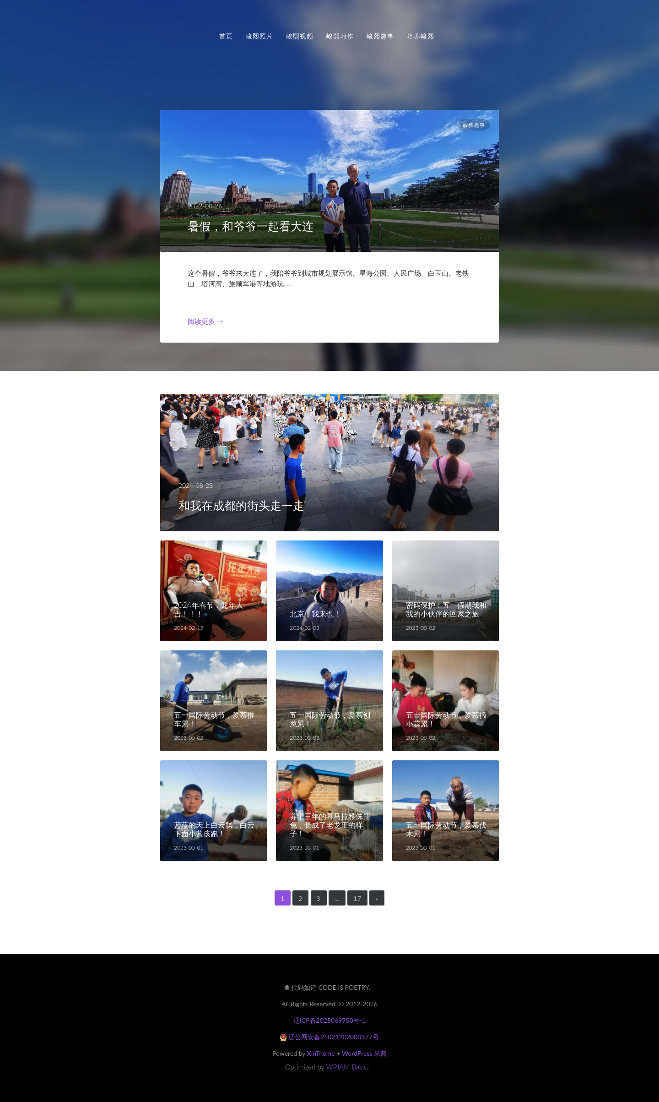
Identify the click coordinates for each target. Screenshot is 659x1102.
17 (357, 898)
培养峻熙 (420, 36)
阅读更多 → (206, 321)
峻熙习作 (340, 36)
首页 (226, 36)
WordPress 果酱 (364, 1053)
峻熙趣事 (380, 36)
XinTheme (321, 1053)
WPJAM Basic (346, 1067)
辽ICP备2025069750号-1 (329, 1020)
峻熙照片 (259, 36)
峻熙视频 (299, 36)
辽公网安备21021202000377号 (329, 1037)
